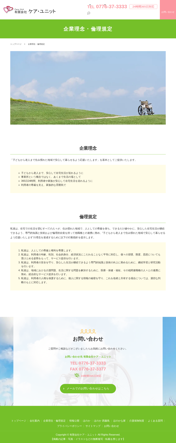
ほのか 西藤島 (101, 420)
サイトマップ (93, 426)
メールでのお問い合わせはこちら (88, 388)
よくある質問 (120, 15)
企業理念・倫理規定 (54, 420)
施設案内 (90, 15)
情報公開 (74, 420)
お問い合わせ (111, 426)
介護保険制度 (104, 15)
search (155, 15)
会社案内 (78, 15)
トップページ (64, 15)
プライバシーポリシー (140, 15)
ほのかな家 (119, 420)
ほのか (86, 420)
